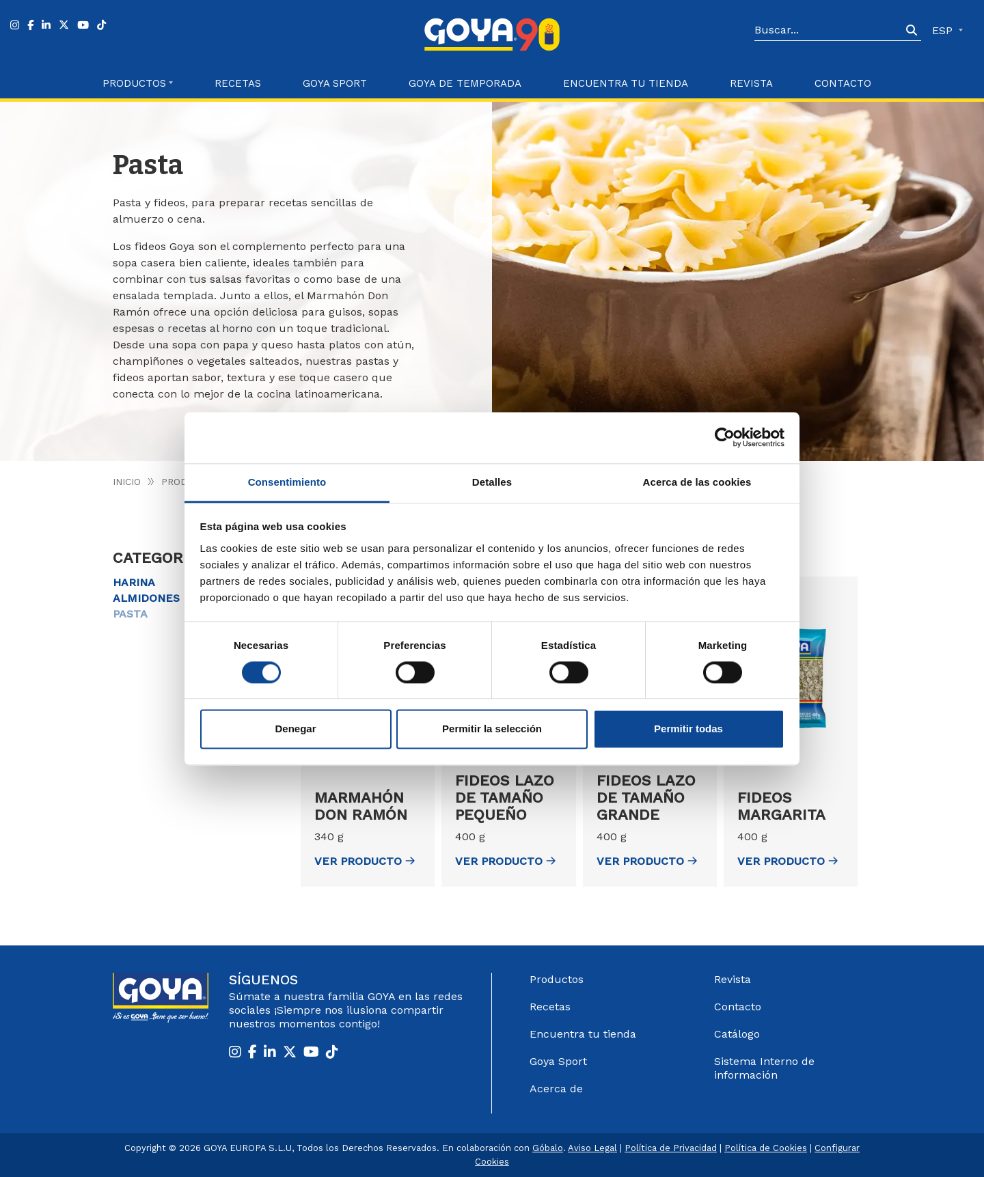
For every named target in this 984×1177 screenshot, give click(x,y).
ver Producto (364, 861)
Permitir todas (688, 729)
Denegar (295, 729)
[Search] (828, 30)
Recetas (238, 83)
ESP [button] (944, 30)
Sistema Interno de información (764, 1068)
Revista (751, 83)
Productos (557, 979)
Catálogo (737, 1033)
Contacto (843, 83)
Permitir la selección (492, 729)
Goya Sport (335, 83)
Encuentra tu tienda (583, 1033)
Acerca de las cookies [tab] (697, 482)
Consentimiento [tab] (287, 482)
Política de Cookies (765, 1148)
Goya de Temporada (465, 83)
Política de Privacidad (671, 1148)
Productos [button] (134, 83)
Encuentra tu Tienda (625, 83)
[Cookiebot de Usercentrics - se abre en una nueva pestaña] (724, 437)
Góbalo (547, 1148)
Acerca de (556, 1088)
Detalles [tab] (492, 482)
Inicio (127, 481)
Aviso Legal (592, 1148)
